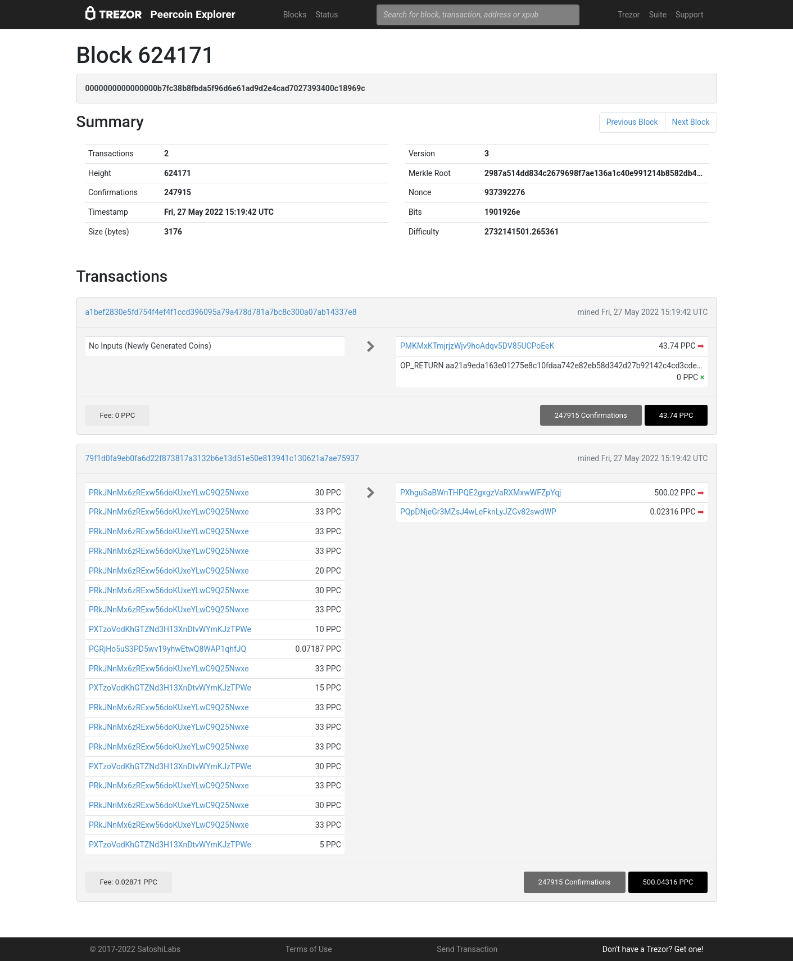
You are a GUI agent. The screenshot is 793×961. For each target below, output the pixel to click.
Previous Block (632, 122)
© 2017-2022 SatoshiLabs (135, 949)
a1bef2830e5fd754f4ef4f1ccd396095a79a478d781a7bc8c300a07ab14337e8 (221, 312)
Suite (658, 14)
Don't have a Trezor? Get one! (653, 949)
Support (689, 14)
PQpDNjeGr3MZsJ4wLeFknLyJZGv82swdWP (478, 511)
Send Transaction (467, 949)
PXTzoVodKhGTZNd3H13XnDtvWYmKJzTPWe (170, 629)
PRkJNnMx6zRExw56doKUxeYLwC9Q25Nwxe (169, 492)
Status (326, 14)
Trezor (629, 14)
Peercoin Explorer (193, 14)
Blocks (295, 14)
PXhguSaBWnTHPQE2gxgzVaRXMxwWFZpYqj (480, 492)
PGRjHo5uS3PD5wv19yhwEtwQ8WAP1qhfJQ (167, 648)
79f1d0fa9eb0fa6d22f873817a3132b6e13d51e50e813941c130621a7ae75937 (222, 458)
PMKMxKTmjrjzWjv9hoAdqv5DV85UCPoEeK (477, 345)
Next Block (691, 122)
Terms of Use (309, 949)
